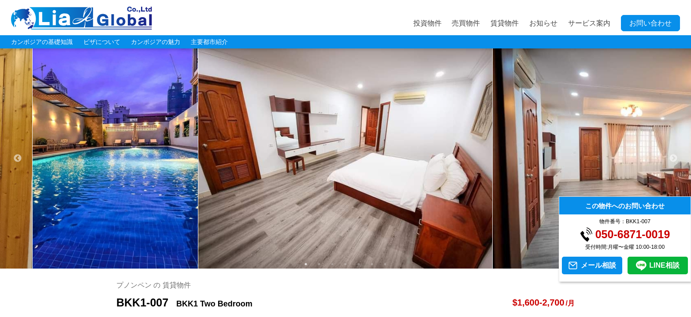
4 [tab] (345, 264)
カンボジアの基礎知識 (42, 41)
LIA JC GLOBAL (81, 18)
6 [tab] (372, 264)
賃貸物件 (504, 23)
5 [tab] (358, 264)
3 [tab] (332, 264)
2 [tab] (319, 264)
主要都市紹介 (209, 41)
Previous (17, 158)
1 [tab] (305, 264)
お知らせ (543, 23)
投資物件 (427, 23)
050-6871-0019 (632, 234)
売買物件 (466, 23)
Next (673, 158)
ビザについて (101, 41)
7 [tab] (385, 264)
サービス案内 (589, 23)
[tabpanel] (345, 158)
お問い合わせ (650, 23)
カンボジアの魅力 (155, 41)
